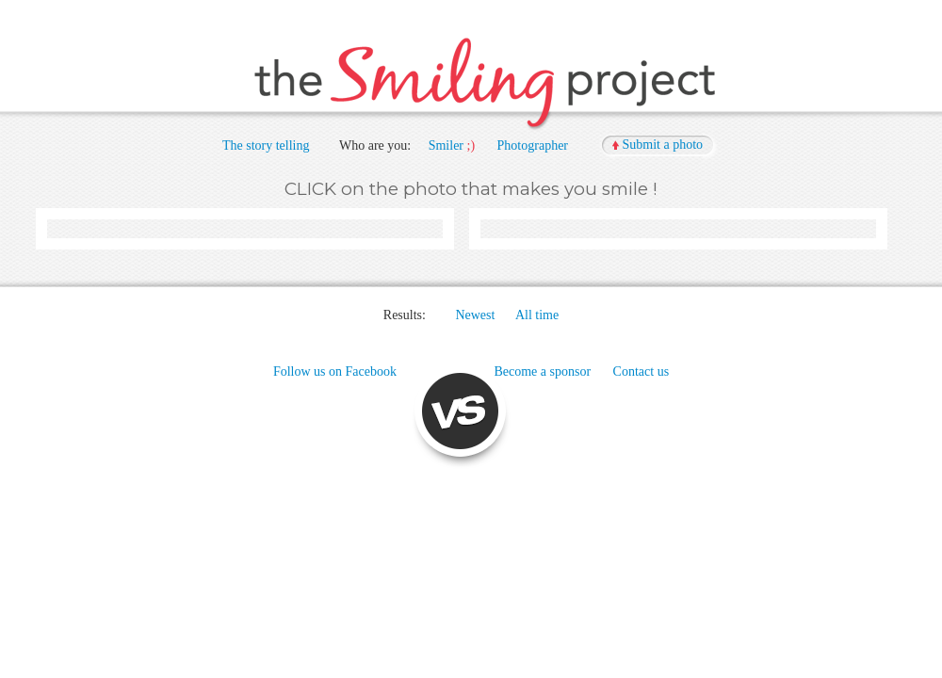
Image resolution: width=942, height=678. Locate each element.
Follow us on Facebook (335, 371)
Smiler (446, 145)
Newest (475, 315)
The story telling (266, 145)
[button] (659, 145)
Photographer (532, 145)
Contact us (641, 371)
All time (537, 315)
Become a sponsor (542, 371)
